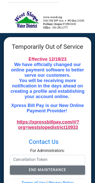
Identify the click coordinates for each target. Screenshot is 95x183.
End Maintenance (47, 170)
